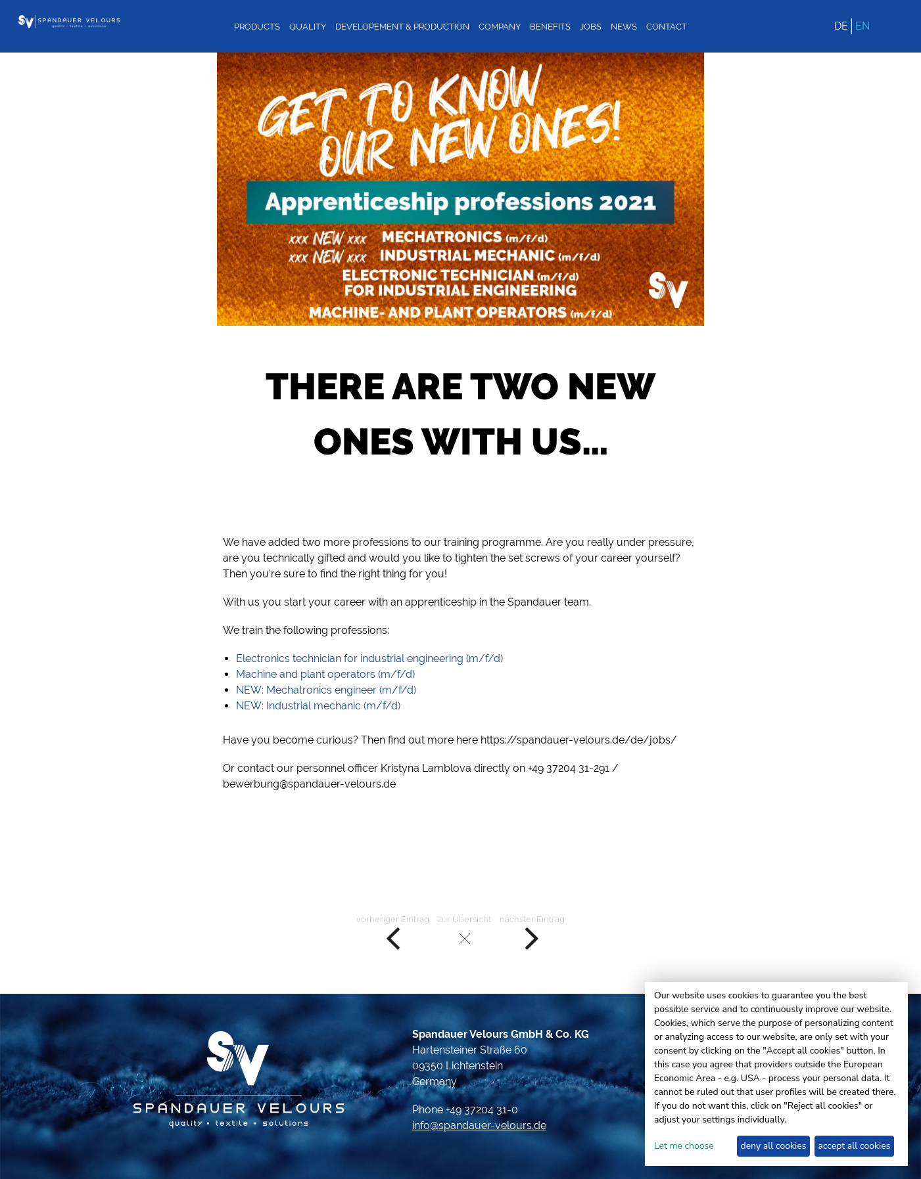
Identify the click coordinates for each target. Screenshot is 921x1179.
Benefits (550, 27)
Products (257, 27)
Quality (307, 27)
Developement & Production (402, 27)
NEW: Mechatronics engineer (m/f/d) (326, 690)
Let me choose (684, 1146)
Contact (666, 27)
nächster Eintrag (532, 933)
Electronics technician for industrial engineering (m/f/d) (369, 658)
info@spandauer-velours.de (479, 1125)
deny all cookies (773, 1146)
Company (500, 27)
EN (862, 26)
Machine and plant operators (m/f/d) (325, 674)
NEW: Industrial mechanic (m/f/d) (318, 706)
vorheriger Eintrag (392, 933)
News (624, 27)
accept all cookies (854, 1146)
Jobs (591, 27)
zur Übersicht (464, 933)
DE (841, 26)
